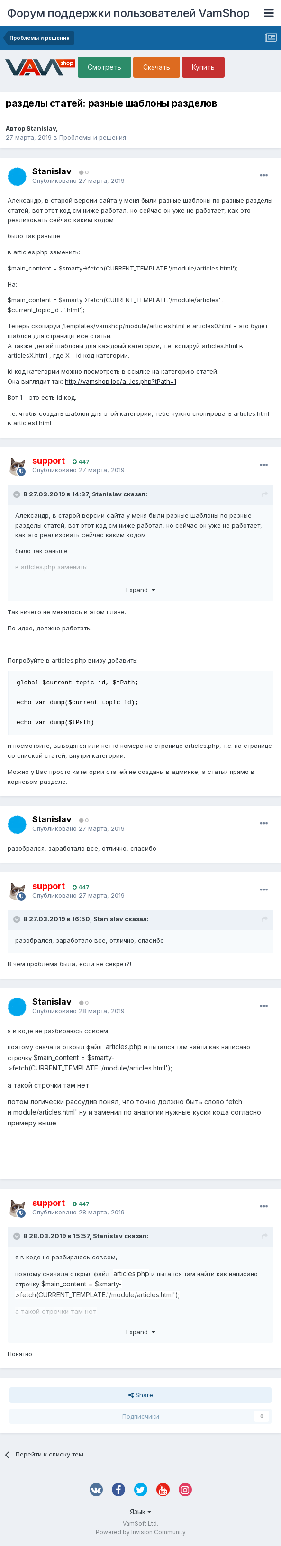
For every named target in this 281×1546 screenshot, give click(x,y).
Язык (140, 1512)
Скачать (156, 67)
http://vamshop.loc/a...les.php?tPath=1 (120, 381)
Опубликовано (78, 180)
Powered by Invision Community (141, 1532)
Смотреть (104, 67)
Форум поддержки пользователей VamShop (128, 13)
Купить (203, 67)
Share (140, 1395)
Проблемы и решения (92, 137)
